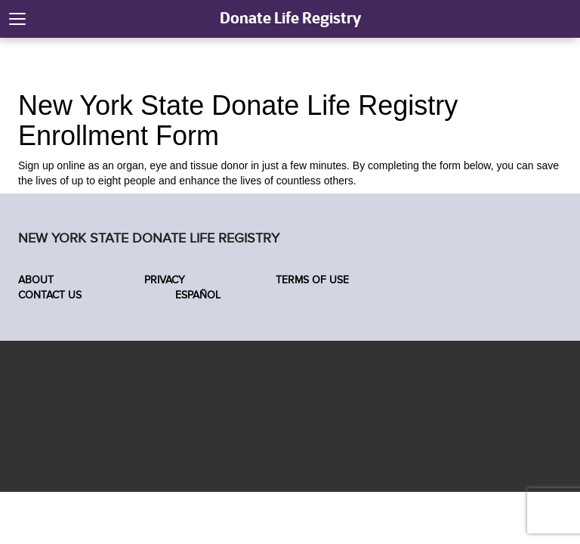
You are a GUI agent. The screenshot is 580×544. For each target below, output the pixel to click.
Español (196, 295)
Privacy (164, 280)
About (36, 280)
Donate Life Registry (290, 18)
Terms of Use (312, 280)
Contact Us (50, 295)
